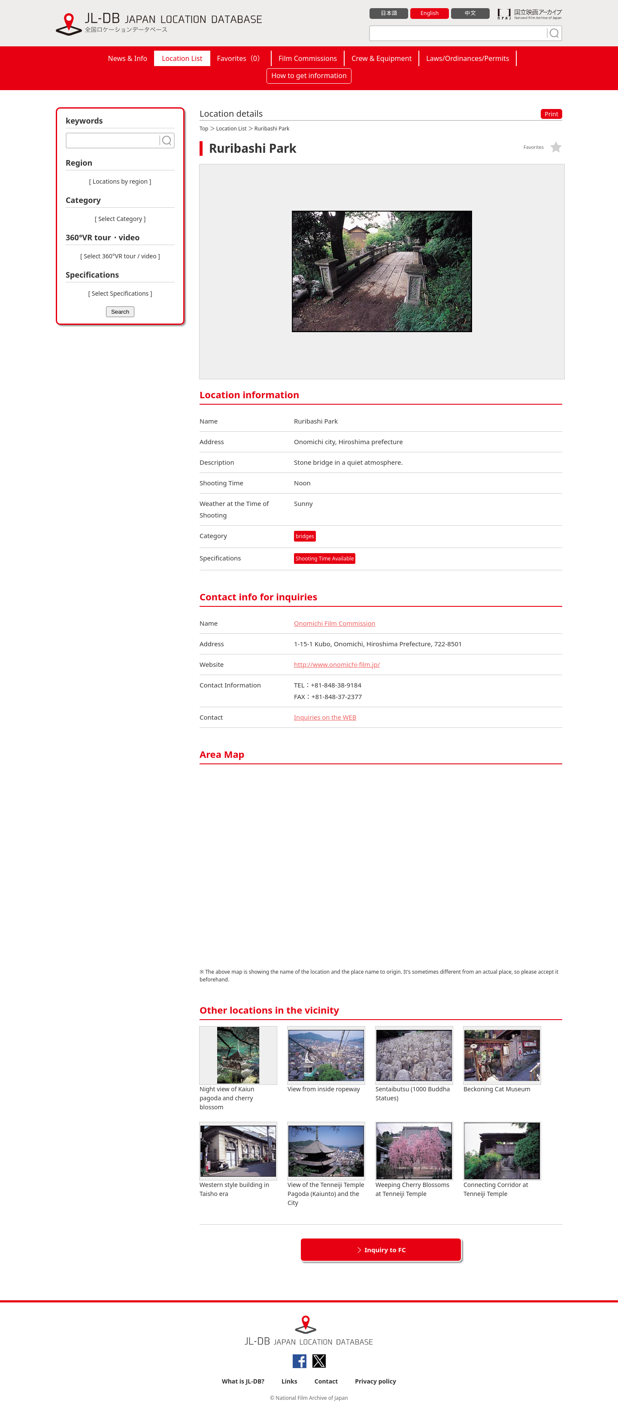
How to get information (309, 75)
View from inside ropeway (326, 1060)
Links (289, 1382)
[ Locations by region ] (120, 181)
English (429, 13)
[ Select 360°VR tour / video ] (120, 256)
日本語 (389, 13)
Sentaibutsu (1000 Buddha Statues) (414, 1064)
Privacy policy (375, 1382)
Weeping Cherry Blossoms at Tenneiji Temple (414, 1160)
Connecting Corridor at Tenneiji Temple (502, 1160)
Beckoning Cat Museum (502, 1060)
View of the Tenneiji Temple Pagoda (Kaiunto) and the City (326, 1165)
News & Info (128, 58)
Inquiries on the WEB (325, 717)
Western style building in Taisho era (238, 1160)
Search (120, 312)
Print (551, 114)
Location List (182, 58)
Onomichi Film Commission (335, 623)
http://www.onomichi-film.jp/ (337, 664)
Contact (326, 1382)
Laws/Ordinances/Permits (467, 58)
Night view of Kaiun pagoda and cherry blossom (238, 1069)
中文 (470, 13)
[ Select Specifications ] (120, 293)
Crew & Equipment (381, 58)
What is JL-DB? (243, 1382)
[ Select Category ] (120, 219)
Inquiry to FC (385, 1250)
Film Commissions (308, 58)
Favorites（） (240, 58)
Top (204, 128)
